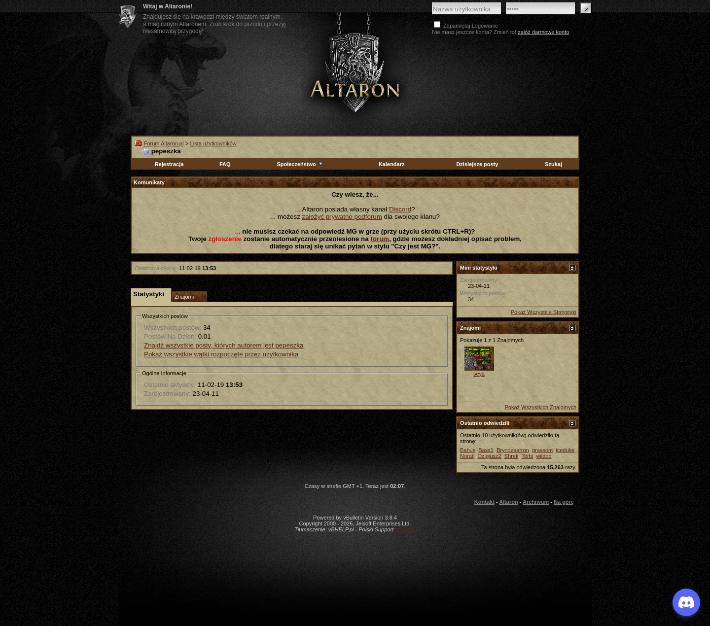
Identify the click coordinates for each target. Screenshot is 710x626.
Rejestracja (169, 164)
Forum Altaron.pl (164, 143)
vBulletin (405, 529)
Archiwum (536, 502)
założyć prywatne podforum (342, 216)
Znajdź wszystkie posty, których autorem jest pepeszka (223, 345)
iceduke (565, 450)
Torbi (527, 456)
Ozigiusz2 (489, 456)
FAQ (225, 164)
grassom (542, 450)
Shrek (511, 456)
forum (379, 239)
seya (479, 374)
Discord (400, 209)
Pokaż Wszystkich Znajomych (540, 407)
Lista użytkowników (213, 143)
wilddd (543, 456)
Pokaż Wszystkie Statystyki (543, 312)
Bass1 (486, 450)
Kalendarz (392, 164)
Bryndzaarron (513, 450)
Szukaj (553, 164)
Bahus (467, 450)
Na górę (564, 502)
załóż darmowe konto (543, 32)
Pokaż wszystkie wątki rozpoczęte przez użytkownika (221, 354)
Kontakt (484, 502)
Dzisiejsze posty (477, 164)
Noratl (467, 456)
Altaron (355, 72)
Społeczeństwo (300, 164)
